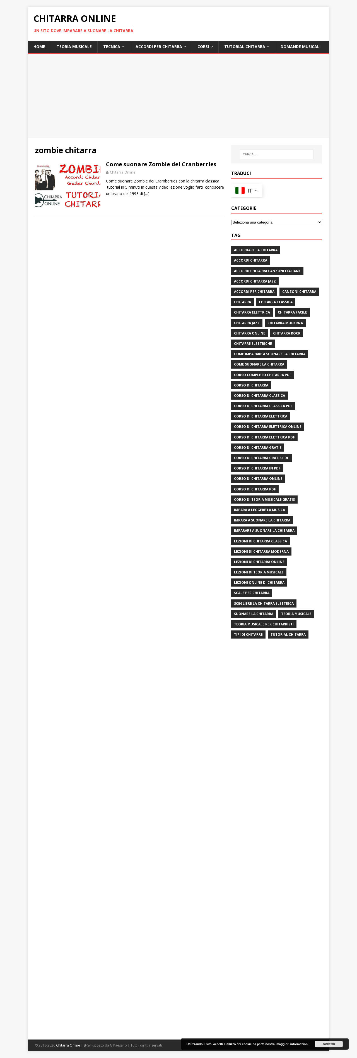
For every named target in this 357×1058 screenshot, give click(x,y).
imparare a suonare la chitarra (264, 530)
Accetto (329, 1044)
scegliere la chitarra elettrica (264, 603)
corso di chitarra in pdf (257, 468)
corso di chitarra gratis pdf (261, 458)
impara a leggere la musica (259, 509)
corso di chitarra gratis (257, 447)
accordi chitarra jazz (255, 281)
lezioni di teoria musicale (259, 572)
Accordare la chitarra (256, 250)
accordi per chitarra (254, 291)
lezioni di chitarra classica (260, 541)
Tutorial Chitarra (244, 46)
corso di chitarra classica (259, 395)
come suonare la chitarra (259, 364)
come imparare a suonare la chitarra (269, 354)
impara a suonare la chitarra (262, 520)
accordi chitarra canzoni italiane (267, 271)
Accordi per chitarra (159, 46)
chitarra (242, 302)
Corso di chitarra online (258, 478)
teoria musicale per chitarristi (264, 624)
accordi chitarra (250, 260)
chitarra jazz (247, 323)
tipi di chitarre (248, 634)
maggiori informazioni (292, 1044)
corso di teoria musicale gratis (264, 499)
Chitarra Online (123, 172)
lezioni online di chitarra (259, 582)
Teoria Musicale (74, 46)
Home (39, 46)
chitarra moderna (285, 323)
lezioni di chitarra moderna (261, 551)
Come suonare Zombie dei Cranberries (161, 164)
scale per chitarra (251, 592)
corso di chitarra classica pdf (263, 406)
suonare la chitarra (253, 613)
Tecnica (111, 46)
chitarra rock (286, 333)
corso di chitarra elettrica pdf (264, 437)
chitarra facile (292, 312)
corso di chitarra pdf (255, 489)
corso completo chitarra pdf (262, 375)
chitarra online (249, 333)
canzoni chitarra (299, 291)
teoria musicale (296, 613)
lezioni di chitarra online (259, 561)
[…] (146, 193)
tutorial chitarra (288, 634)
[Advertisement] (178, 96)
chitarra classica (276, 302)
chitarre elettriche (253, 343)
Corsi (203, 46)
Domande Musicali (300, 46)
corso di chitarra (251, 385)
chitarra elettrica (252, 312)
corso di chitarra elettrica (260, 416)
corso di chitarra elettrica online (267, 426)
